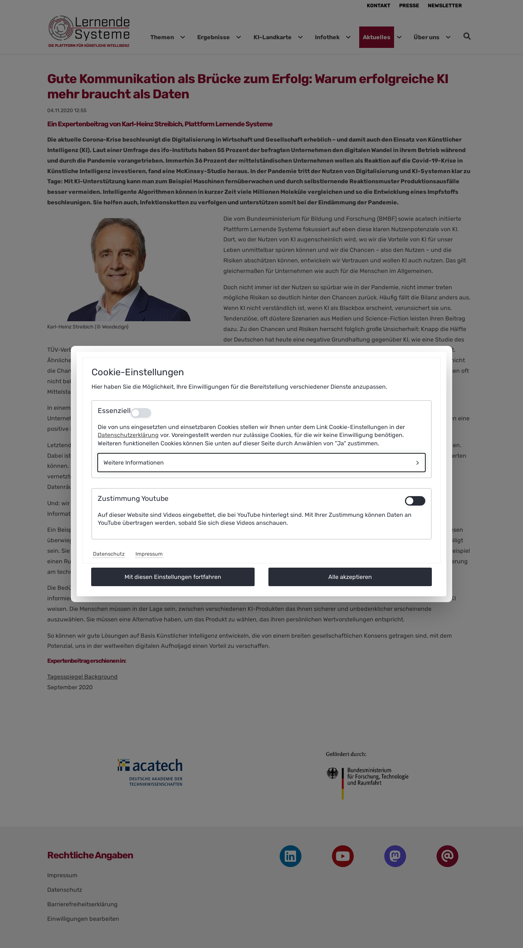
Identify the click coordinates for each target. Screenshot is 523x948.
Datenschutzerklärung (128, 435)
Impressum (149, 554)
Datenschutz (109, 554)
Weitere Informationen (134, 462)
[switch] (415, 501)
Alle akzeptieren (350, 576)
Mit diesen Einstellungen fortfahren (173, 576)
